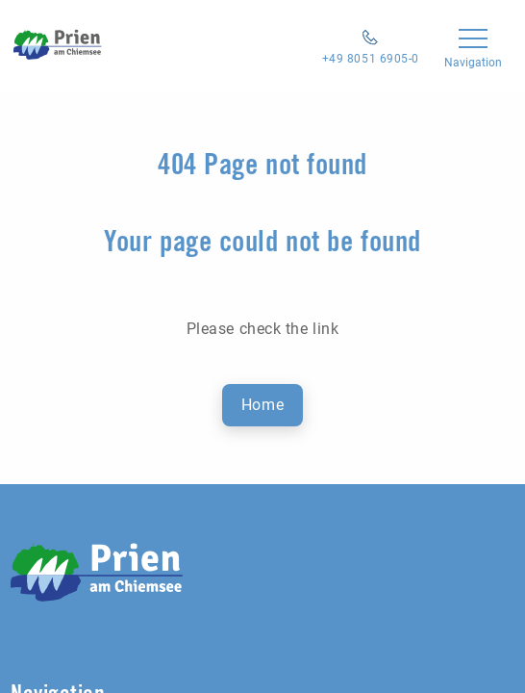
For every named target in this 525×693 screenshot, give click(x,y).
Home (262, 405)
